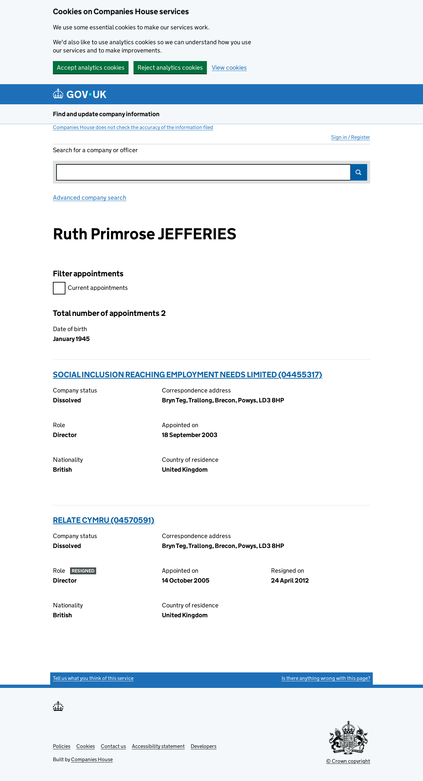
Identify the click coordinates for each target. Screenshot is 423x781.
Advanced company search (89, 197)
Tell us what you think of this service (93, 678)
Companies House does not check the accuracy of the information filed (133, 127)
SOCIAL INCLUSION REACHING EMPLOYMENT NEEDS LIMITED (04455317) (187, 374)
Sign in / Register (350, 137)
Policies (61, 746)
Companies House (92, 759)
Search (359, 172)
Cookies (85, 746)
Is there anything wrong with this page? (326, 678)
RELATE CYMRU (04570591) (103, 520)
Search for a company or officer (95, 150)
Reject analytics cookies (170, 67)
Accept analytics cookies (91, 67)
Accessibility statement (158, 746)
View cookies (229, 67)
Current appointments (90, 288)
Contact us (113, 746)
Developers (203, 746)
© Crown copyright (348, 761)
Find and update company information (106, 114)
